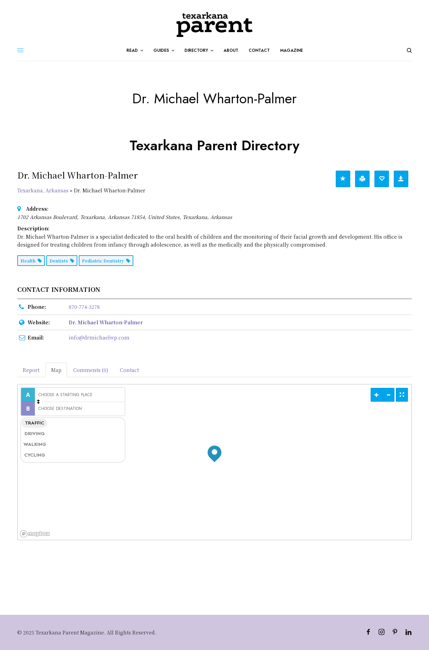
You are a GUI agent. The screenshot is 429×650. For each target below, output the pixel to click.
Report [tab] (31, 369)
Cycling (34, 455)
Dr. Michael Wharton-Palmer (106, 322)
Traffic (34, 423)
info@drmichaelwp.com (99, 337)
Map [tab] (56, 369)
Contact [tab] (129, 369)
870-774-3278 (84, 306)
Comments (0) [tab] (90, 369)
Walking (34, 444)
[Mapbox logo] (35, 534)
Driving (35, 433)
